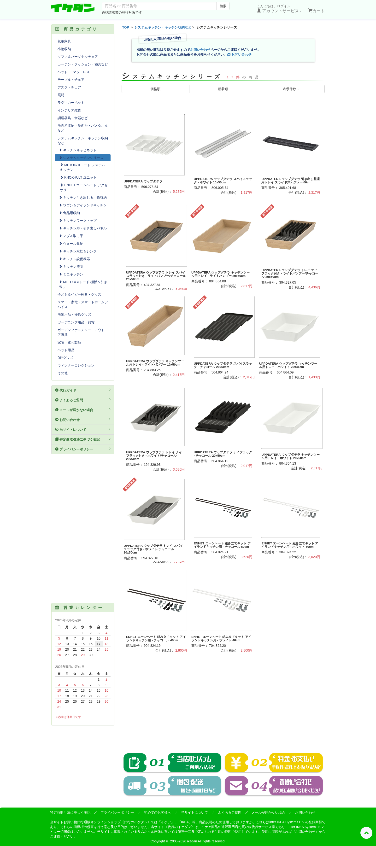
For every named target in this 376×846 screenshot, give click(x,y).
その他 (63, 373)
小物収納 (64, 49)
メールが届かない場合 (83, 410)
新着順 (223, 89)
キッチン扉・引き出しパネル (83, 228)
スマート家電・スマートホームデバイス (83, 304)
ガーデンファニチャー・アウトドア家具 (83, 332)
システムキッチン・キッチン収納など (162, 27)
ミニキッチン (71, 274)
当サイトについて (83, 429)
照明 (61, 95)
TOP (125, 27)
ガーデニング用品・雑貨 (76, 322)
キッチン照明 (71, 266)
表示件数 (291, 89)
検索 (223, 6)
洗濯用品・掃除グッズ (74, 314)
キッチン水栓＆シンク (78, 251)
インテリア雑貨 (69, 110)
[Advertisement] (223, 706)
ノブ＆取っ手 (71, 236)
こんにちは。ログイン (279, 8)
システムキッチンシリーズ (81, 158)
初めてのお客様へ (157, 812)
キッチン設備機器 (74, 259)
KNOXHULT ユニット (78, 177)
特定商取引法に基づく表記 (83, 439)
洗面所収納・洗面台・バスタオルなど (83, 128)
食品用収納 (69, 213)
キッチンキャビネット (78, 150)
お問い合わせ (200, 50)
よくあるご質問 (83, 400)
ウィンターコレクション (76, 365)
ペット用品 (66, 350)
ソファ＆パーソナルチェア (78, 56)
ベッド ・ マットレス (74, 72)
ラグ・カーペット (71, 103)
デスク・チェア (69, 87)
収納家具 (64, 41)
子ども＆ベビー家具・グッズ (79, 294)
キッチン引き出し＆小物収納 (83, 197)
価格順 (155, 89)
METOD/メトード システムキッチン (82, 167)
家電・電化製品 (69, 342)
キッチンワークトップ (78, 220)
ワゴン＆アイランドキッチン (83, 205)
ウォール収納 (71, 243)
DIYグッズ (65, 358)
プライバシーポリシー (83, 449)
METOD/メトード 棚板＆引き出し (83, 284)
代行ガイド (83, 390)
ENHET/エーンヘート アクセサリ (84, 187)
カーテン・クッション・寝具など (83, 64)
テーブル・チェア (71, 80)
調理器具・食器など (73, 118)
